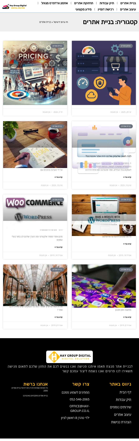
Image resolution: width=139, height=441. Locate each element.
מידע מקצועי (83, 9)
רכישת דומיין (106, 9)
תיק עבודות (107, 3)
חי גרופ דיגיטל (60, 22)
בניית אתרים (128, 3)
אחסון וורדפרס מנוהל (54, 3)
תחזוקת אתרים (83, 3)
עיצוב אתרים (128, 9)
